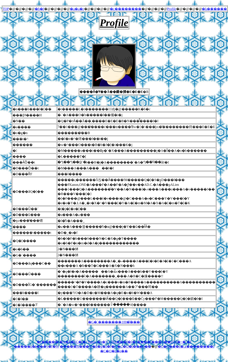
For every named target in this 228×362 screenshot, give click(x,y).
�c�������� (125, 9)
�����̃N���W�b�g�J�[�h (88, 346)
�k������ (214, 9)
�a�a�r (77, 9)
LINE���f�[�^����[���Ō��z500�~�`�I (150, 342)
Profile (171, 9)
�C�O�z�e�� (114, 351)
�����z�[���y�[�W (36, 346)
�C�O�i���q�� (134, 346)
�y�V (102, 342)
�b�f (39, 9)
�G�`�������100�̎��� (114, 322)
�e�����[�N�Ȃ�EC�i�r (62, 342)
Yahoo (92, 342)
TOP (6, 9)
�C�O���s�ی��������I (186, 346)
